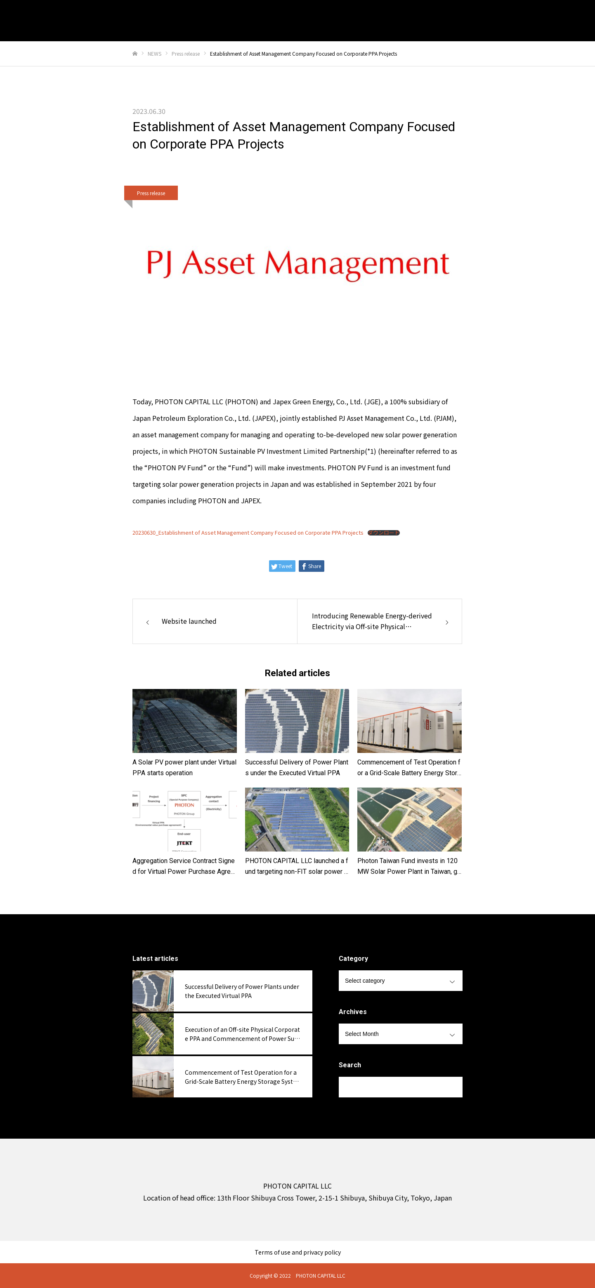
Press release (151, 192)
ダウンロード (384, 532)
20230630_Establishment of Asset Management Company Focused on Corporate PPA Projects (248, 532)
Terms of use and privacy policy (298, 1252)
